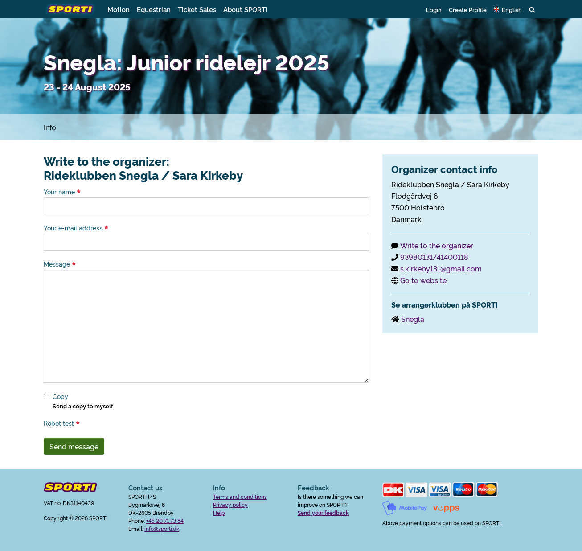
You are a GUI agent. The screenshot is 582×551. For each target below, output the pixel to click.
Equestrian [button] (154, 9)
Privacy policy (230, 504)
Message (60, 263)
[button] (507, 9)
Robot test (62, 423)
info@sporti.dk (161, 528)
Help (219, 512)
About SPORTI (245, 9)
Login (434, 9)
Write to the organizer (436, 245)
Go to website (423, 280)
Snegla (412, 319)
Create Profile (468, 9)
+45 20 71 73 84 (165, 520)
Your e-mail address (76, 227)
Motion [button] (118, 9)
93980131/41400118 (434, 257)
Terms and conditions (240, 496)
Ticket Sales (197, 9)
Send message (73, 446)
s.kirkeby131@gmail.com (441, 268)
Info (50, 127)
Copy (60, 396)
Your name (62, 191)
